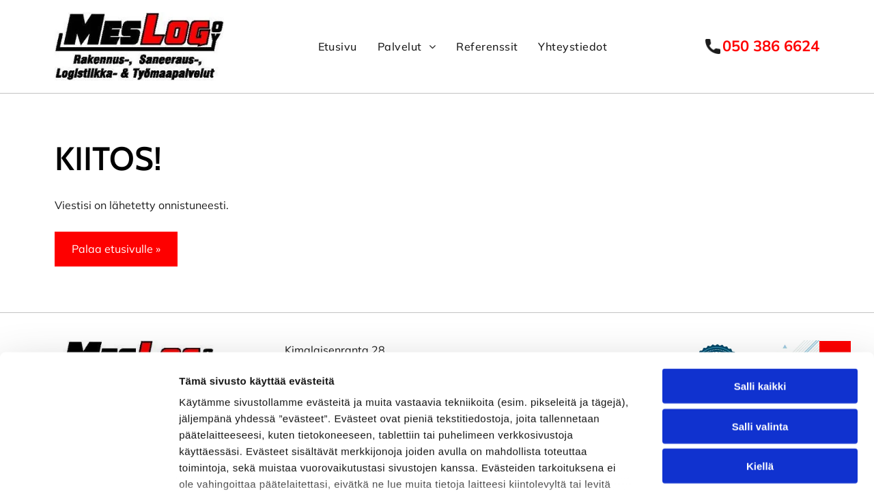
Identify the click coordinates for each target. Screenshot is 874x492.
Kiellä (760, 358)
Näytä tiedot (730, 462)
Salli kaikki (760, 278)
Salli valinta (760, 318)
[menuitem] (337, 46)
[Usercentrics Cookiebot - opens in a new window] (88, 462)
